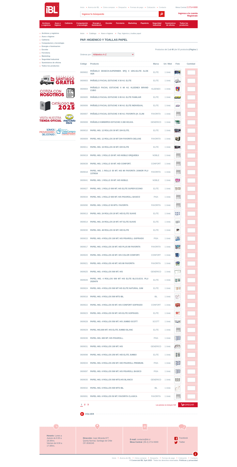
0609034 (84, 197)
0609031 (84, 346)
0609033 (84, 363)
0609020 (84, 255)
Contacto (162, 7)
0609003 (84, 80)
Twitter (182, 442)
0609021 (84, 263)
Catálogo (92, 33)
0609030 (84, 230)
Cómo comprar (109, 7)
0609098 (84, 355)
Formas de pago (136, 7)
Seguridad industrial (50, 59)
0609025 (84, 272)
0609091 (84, 396)
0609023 (84, 313)
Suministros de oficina (51, 63)
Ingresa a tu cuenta (188, 13)
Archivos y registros (46, 24)
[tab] (57, 32)
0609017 (84, 247)
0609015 (84, 238)
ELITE (156, 72)
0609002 (84, 72)
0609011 (84, 147)
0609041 (84, 180)
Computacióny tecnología (82, 24)
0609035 (84, 380)
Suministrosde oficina (170, 24)
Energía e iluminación (97, 24)
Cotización (151, 7)
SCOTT (156, 321)
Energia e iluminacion (51, 46)
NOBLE (156, 155)
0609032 (84, 388)
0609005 (84, 97)
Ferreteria (46, 53)
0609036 (84, 338)
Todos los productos (184, 24)
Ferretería (120, 23)
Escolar (109, 23)
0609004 (84, 89)
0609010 (84, 130)
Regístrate (192, 15)
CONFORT (156, 164)
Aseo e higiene (58, 24)
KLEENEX (155, 89)
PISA (156, 197)
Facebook (183, 438)
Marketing (132, 23)
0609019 (84, 155)
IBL (155, 296)
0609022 (84, 305)
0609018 (84, 172)
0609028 (84, 321)
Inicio (82, 7)
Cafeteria (45, 40)
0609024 (84, 288)
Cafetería (68, 23)
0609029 (84, 330)
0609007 (84, 114)
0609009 (84, 139)
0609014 (84, 222)
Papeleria (145, 23)
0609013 (84, 213)
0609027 (84, 188)
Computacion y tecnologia (53, 43)
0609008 (84, 122)
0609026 (84, 280)
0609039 (84, 164)
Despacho (122, 7)
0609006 (84, 105)
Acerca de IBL (93, 7)
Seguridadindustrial (157, 24)
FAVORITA (156, 114)
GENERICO (156, 122)
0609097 (84, 371)
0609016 (84, 296)
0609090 (84, 205)
